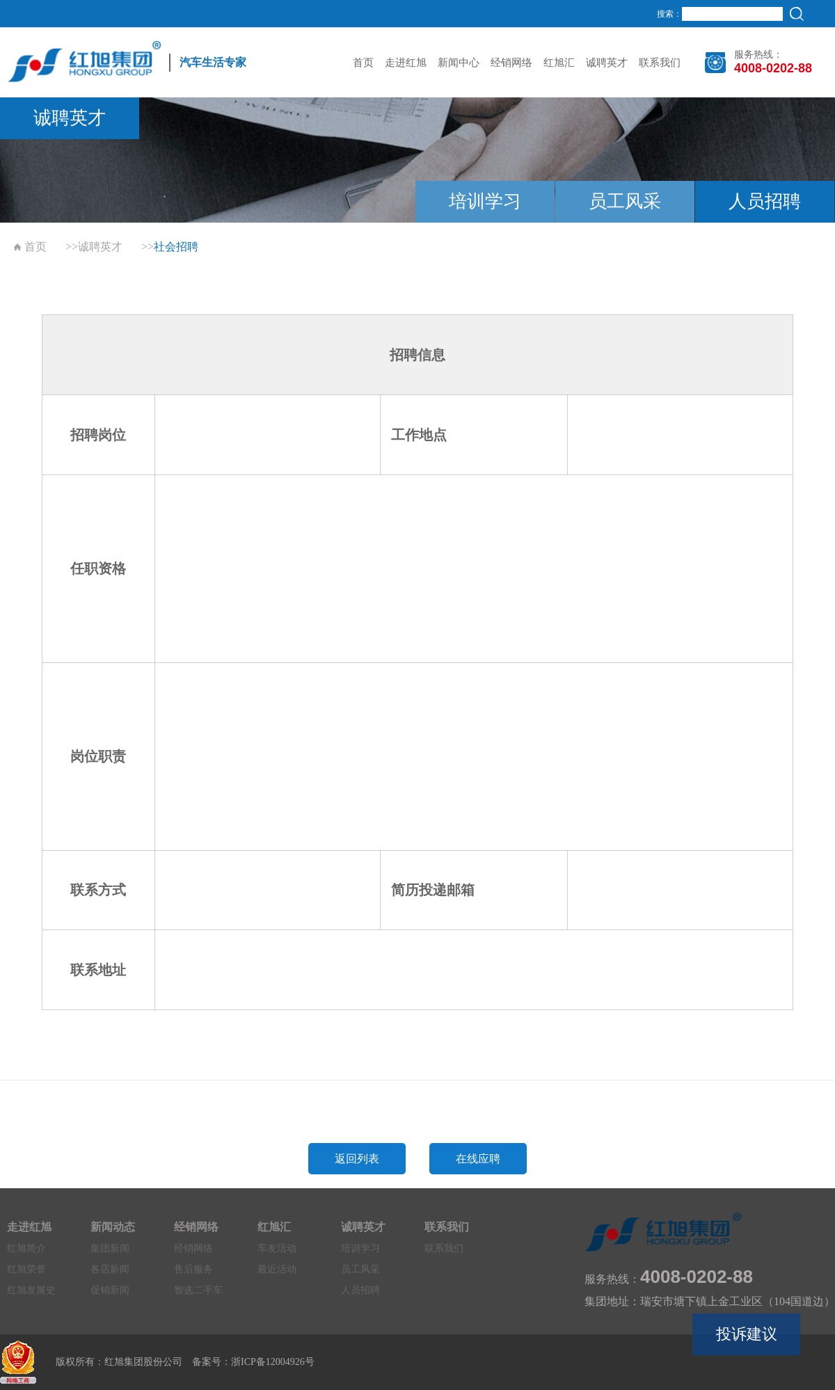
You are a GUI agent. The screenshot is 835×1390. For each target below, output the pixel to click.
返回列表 (357, 1159)
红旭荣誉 (26, 1269)
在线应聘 (478, 1159)
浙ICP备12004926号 (273, 1362)
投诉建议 (746, 1334)
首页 (363, 62)
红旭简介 (26, 1248)
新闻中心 (458, 62)
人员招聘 (765, 201)
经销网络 (511, 62)
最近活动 (276, 1269)
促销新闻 (109, 1290)
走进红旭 (406, 62)
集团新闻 (109, 1248)
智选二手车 (198, 1290)
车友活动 (276, 1248)
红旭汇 (559, 62)
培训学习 (485, 201)
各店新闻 (109, 1269)
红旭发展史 (31, 1290)
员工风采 (625, 201)
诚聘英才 (607, 62)
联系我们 (660, 62)
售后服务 (193, 1269)
